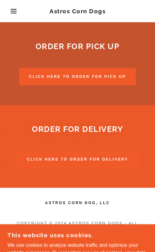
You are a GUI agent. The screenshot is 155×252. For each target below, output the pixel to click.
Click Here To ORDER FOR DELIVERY (77, 159)
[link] (77, 11)
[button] (11, 11)
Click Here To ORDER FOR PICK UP (77, 76)
